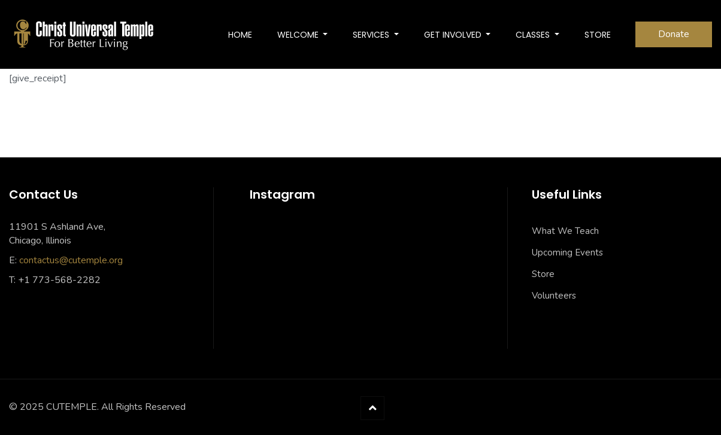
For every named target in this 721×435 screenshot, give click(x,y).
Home (240, 35)
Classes (534, 35)
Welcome (299, 35)
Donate (673, 34)
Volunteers (554, 296)
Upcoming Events (567, 252)
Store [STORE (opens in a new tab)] (597, 35)
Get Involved (454, 35)
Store (543, 274)
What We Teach (565, 231)
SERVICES (372, 35)
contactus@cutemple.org (71, 260)
